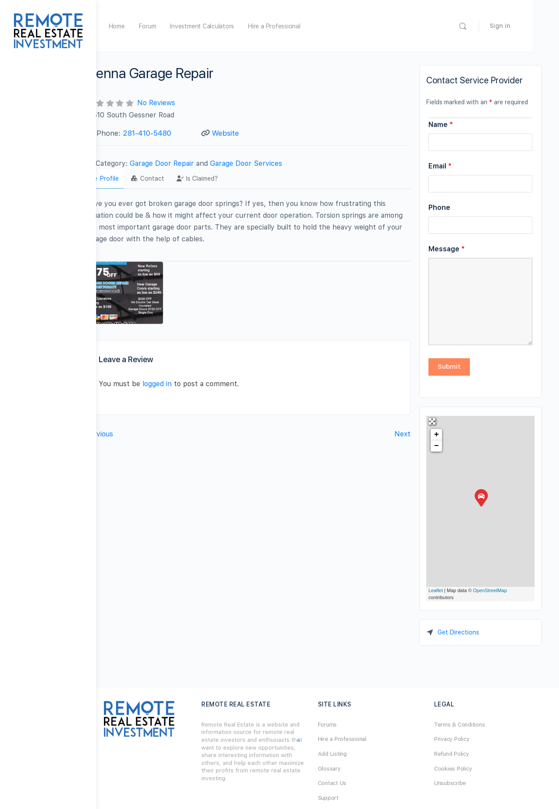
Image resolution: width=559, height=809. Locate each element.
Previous (127, 429)
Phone (439, 207)
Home (145, 26)
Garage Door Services (274, 163)
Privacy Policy (458, 739)
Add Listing (346, 754)
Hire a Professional (302, 26)
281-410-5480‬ (175, 133)
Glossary (343, 768)
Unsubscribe (457, 783)
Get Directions (458, 632)
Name (440, 124)
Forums (341, 724)
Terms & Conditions (466, 724)
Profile (132, 178)
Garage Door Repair (190, 163)
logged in (185, 379)
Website (244, 133)
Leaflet (435, 590)
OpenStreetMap (490, 590)
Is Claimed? (225, 178)
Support (342, 798)
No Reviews (185, 103)
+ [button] (436, 434)
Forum (176, 26)
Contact (176, 178)
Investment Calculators (230, 26)
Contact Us (346, 783)
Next (402, 429)
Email (440, 166)
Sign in (525, 25)
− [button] (436, 446)
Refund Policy (458, 754)
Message (446, 249)
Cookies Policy (460, 768)
